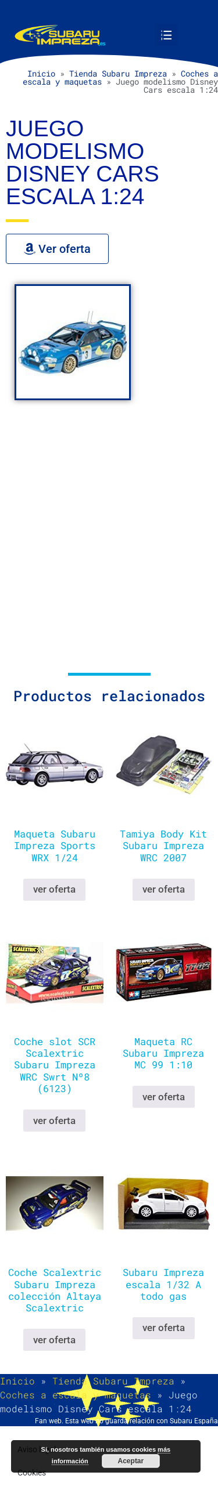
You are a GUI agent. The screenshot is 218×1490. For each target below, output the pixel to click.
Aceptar (131, 1461)
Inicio (41, 73)
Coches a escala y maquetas (75, 1395)
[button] (166, 35)
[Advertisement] (109, 541)
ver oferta (54, 889)
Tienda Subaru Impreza (118, 73)
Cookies (31, 1472)
